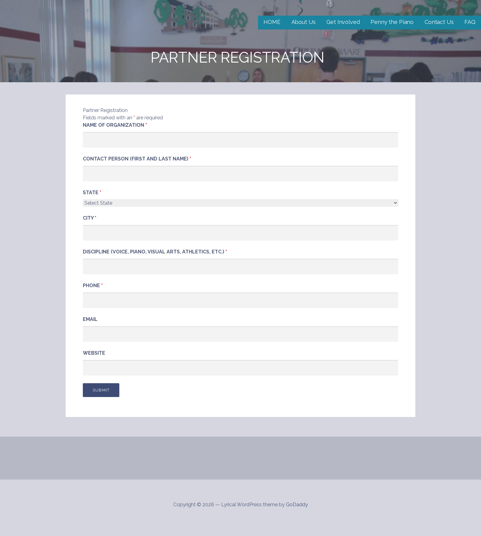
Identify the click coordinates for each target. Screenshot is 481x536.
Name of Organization (115, 125)
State (92, 192)
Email (90, 319)
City (89, 218)
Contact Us (439, 22)
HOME (272, 22)
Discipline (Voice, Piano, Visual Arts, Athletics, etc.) (155, 252)
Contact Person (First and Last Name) (137, 159)
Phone (93, 285)
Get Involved (343, 22)
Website (94, 353)
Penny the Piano (392, 22)
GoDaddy (297, 504)
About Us (303, 22)
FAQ (469, 22)
